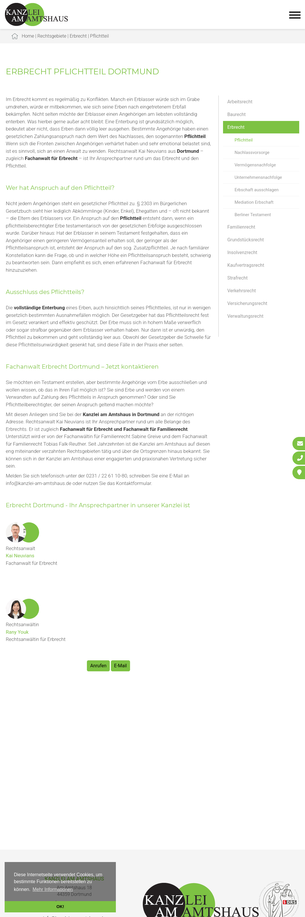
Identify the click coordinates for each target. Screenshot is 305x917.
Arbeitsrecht (240, 101)
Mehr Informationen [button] (53, 889)
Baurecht (236, 114)
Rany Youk (17, 632)
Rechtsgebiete (51, 36)
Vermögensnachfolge (255, 165)
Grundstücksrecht (245, 239)
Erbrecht (78, 36)
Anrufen (98, 665)
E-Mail (120, 665)
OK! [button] (60, 906)
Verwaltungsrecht (245, 316)
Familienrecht (241, 227)
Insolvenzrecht (242, 252)
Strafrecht (237, 278)
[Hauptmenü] (295, 15)
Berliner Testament (253, 214)
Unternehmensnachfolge (258, 177)
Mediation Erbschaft (254, 202)
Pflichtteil (99, 36)
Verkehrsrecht (241, 290)
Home (28, 36)
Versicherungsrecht (247, 303)
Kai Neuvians (20, 555)
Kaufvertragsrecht (245, 265)
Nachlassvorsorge (252, 152)
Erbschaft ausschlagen (257, 189)
